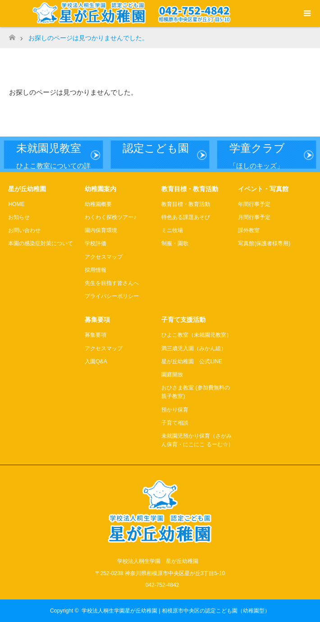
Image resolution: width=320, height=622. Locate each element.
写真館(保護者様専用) (264, 243)
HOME (16, 204)
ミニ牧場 (172, 230)
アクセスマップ (104, 257)
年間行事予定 (254, 204)
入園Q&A (96, 361)
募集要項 (95, 335)
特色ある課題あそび (185, 217)
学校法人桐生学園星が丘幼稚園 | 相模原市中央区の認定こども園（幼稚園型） (176, 611)
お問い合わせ (24, 230)
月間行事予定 (254, 217)
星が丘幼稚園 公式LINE (191, 361)
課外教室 (249, 230)
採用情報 (95, 270)
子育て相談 (174, 423)
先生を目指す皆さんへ (112, 283)
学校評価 (95, 243)
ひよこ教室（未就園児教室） (196, 335)
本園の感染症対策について (40, 243)
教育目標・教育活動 (185, 204)
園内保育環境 (101, 230)
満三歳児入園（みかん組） (193, 348)
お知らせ (19, 217)
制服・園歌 (174, 243)
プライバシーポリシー (112, 296)
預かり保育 (174, 410)
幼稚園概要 (98, 204)
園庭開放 (172, 374)
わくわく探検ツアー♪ (110, 217)
